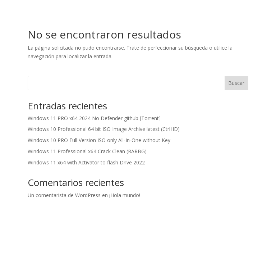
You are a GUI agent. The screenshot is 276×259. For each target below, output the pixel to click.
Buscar (236, 82)
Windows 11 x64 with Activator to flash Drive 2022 (86, 162)
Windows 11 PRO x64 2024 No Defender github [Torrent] (94, 118)
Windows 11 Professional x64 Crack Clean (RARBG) (87, 151)
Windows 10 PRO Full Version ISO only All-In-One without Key (99, 140)
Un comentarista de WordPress (64, 195)
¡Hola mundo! (124, 195)
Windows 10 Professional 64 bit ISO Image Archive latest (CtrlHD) (104, 129)
